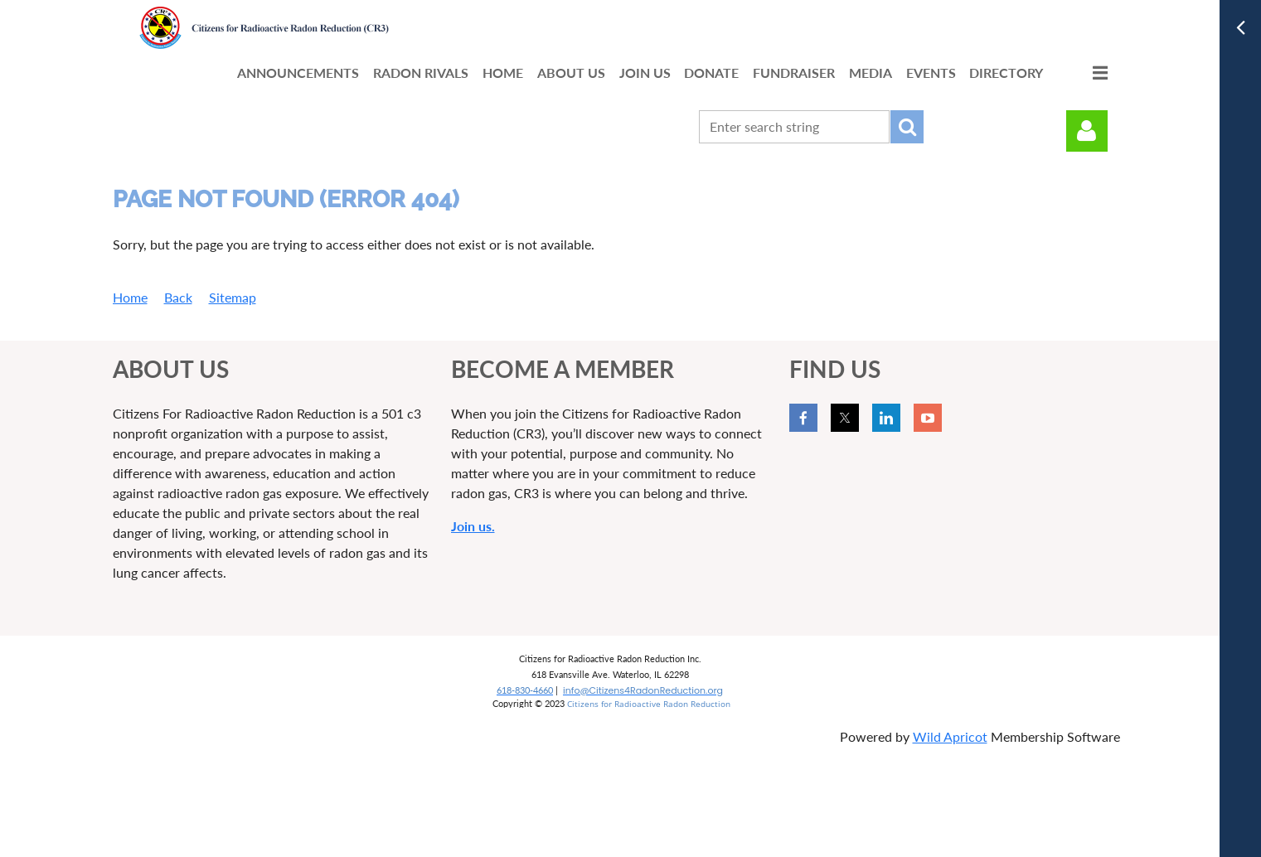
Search (907, 126)
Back (178, 297)
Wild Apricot (950, 736)
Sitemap (232, 297)
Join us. (473, 526)
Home (130, 297)
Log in (1087, 131)
